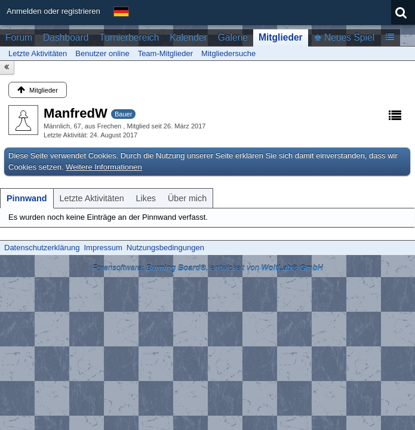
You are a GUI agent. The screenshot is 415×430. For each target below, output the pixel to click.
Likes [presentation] (146, 198)
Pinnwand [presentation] (27, 198)
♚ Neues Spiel (343, 37)
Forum (18, 37)
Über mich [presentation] (187, 198)
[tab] (27, 198)
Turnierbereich (129, 37)
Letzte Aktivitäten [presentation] (92, 198)
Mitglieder (281, 37)
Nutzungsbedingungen (165, 247)
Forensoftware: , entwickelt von (207, 267)
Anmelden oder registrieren (53, 11)
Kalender (188, 37)
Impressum (103, 247)
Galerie (233, 37)
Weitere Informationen (104, 166)
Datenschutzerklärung (41, 247)
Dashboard (65, 37)
